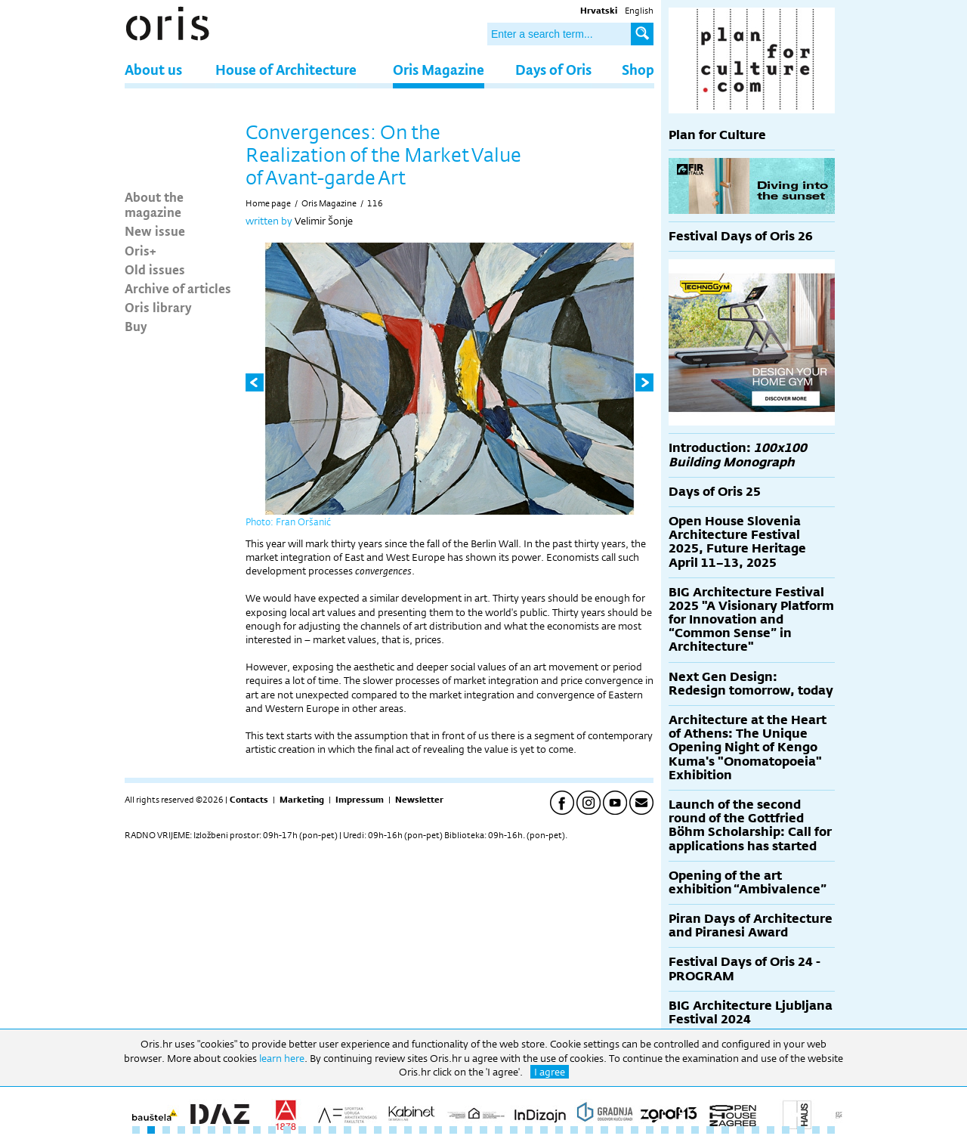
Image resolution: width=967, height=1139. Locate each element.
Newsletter (419, 800)
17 (378, 1130)
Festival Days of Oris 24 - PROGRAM (744, 968)
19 (408, 1130)
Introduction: (738, 454)
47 (831, 1130)
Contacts (249, 800)
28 (544, 1130)
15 (347, 1130)
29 (559, 1130)
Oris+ (140, 250)
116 (375, 203)
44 (785, 1130)
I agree (549, 1072)
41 (740, 1130)
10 (272, 1130)
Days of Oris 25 (715, 492)
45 (801, 1130)
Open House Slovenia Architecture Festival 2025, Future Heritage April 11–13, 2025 (737, 542)
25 (498, 1130)
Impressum (359, 800)
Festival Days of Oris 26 (741, 236)
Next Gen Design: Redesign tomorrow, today (751, 683)
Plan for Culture (717, 135)
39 (710, 1130)
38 (695, 1130)
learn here (281, 1058)
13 (317, 1130)
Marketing (302, 800)
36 (665, 1130)
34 (634, 1130)
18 (393, 1130)
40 (725, 1130)
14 (332, 1130)
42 (755, 1130)
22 (453, 1130)
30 (574, 1130)
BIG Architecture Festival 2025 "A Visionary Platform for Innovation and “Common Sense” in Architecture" (751, 619)
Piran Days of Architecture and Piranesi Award (751, 925)
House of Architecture (286, 69)
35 (649, 1130)
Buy (136, 326)
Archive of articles (178, 288)
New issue (155, 230)
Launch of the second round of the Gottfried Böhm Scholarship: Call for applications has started (750, 825)
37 (680, 1130)
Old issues (155, 269)
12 (302, 1130)
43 (770, 1130)
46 (816, 1130)
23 (468, 1130)
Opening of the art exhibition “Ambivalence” (747, 882)
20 (423, 1130)
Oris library (158, 307)
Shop (638, 69)
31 (589, 1130)
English (639, 11)
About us (153, 69)
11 (287, 1130)
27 (529, 1130)
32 (604, 1130)
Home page (268, 203)
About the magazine (154, 204)
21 (438, 1130)
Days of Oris (553, 69)
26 (513, 1130)
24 (483, 1130)
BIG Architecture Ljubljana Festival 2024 (751, 1012)
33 (619, 1130)
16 (362, 1130)
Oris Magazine (438, 69)
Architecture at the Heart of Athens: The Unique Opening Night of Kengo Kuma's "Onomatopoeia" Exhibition (747, 747)
